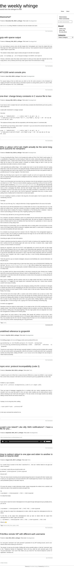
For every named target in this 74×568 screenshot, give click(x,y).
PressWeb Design (34, 566)
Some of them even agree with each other (25, 184)
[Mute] (44, 441)
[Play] (3, 441)
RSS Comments (64, 18)
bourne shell (6, 525)
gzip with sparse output (10, 37)
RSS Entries (63, 17)
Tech (30, 370)
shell (17, 525)
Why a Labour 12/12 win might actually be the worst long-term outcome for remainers (26, 148)
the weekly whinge (19, 5)
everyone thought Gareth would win (19, 265)
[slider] (23, 441)
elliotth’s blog (62, 28)
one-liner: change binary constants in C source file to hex (25, 96)
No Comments (49, 31)
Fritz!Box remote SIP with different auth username (22, 534)
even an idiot (43, 273)
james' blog (62, 30)
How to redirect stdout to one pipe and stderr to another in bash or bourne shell (26, 455)
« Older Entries (3, 562)
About (67, 11)
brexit (4, 322)
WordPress (46, 566)
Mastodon (4, 25)
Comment (49, 557)
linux (11, 525)
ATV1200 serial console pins (13, 72)
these (8, 281)
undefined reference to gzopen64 (15, 331)
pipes (14, 525)
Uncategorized (32, 21)
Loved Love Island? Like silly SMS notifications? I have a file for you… (26, 428)
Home (62, 11)
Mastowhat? (5, 17)
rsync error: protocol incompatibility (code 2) (19, 366)
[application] (26, 441)
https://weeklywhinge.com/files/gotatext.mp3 (11, 437)
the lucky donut (63, 32)
